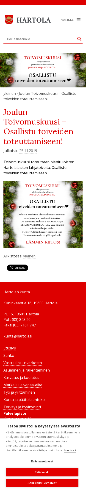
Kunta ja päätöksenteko (24, 399)
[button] (68, 19)
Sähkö (8, 355)
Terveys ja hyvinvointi (22, 406)
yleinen (9, 93)
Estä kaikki (42, 472)
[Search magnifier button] (79, 38)
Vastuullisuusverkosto (22, 362)
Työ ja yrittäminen (19, 392)
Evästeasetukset (42, 461)
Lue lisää (70, 450)
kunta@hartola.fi (17, 336)
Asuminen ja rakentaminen (26, 370)
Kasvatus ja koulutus (21, 377)
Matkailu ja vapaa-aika (22, 384)
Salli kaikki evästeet (42, 483)
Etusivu (9, 348)
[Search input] (41, 38)
